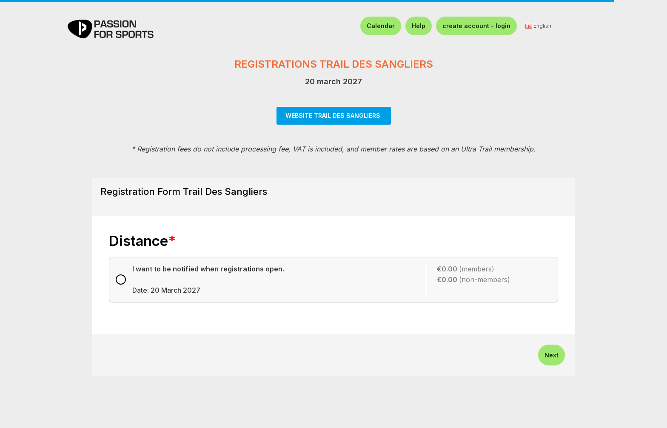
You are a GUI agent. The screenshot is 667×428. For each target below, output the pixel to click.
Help (418, 25)
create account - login (476, 25)
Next (551, 355)
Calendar (381, 25)
